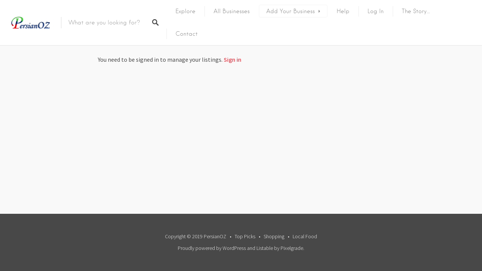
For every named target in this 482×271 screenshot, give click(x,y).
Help (343, 11)
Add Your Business (290, 11)
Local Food (305, 236)
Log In (376, 11)
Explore (185, 11)
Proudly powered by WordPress (212, 248)
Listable (264, 248)
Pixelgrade (292, 248)
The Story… (416, 11)
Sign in (232, 59)
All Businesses (232, 11)
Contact (186, 33)
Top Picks (245, 236)
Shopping (274, 236)
